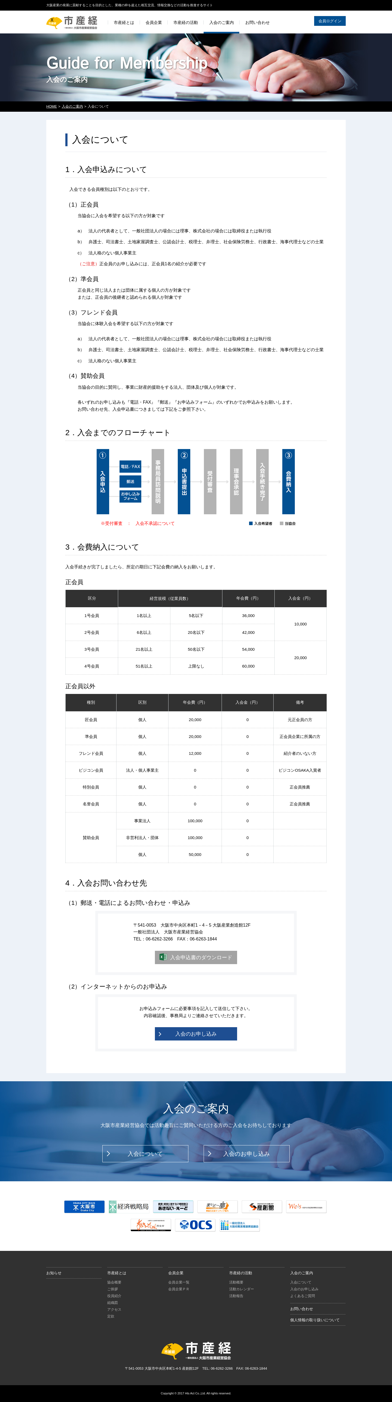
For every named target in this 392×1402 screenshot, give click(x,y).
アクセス (114, 1309)
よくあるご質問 (302, 1296)
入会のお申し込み (196, 1034)
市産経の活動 (240, 1273)
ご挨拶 (112, 1289)
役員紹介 (114, 1296)
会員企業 (175, 1273)
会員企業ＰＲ (178, 1289)
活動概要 (236, 1282)
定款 (110, 1316)
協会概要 (114, 1282)
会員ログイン (329, 21)
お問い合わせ (301, 1309)
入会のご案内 (72, 106)
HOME (51, 106)
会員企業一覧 (178, 1282)
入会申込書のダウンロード (201, 957)
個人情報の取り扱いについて (315, 1320)
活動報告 (236, 1296)
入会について (145, 1154)
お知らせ (54, 1273)
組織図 (112, 1302)
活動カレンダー (241, 1289)
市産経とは (116, 1273)
